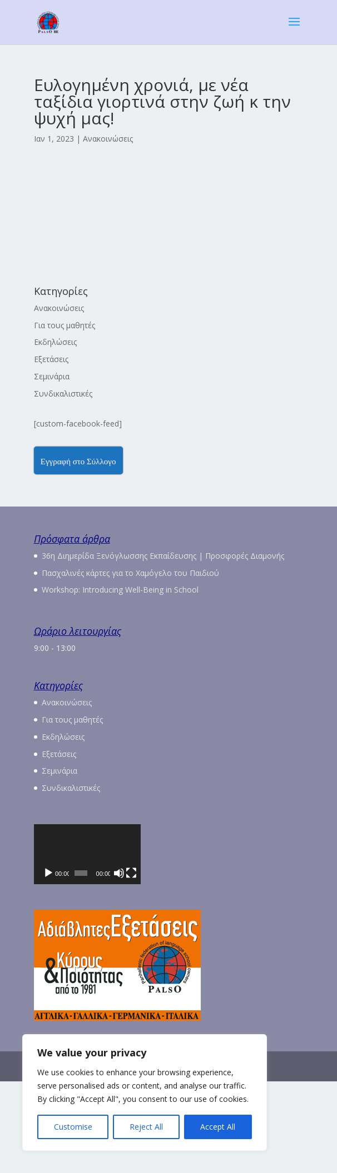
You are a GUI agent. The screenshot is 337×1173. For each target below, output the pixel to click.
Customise (73, 1126)
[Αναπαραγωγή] (48, 964)
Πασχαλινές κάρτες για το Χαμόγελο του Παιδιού (130, 573)
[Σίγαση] (270, 964)
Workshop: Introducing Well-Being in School (120, 589)
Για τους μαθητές (64, 325)
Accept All (217, 1126)
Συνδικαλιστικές (63, 393)
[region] (144, 1092)
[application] (169, 900)
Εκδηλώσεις (55, 342)
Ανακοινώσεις (108, 138)
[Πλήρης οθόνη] (288, 964)
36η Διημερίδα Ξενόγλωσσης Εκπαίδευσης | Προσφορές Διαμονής (163, 555)
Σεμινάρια (52, 376)
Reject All (146, 1126)
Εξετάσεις (51, 359)
